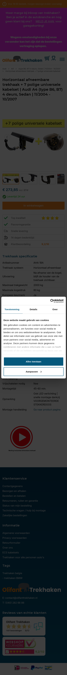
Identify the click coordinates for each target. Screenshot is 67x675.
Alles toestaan (33, 361)
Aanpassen (33, 371)
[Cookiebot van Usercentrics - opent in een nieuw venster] (50, 301)
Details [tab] (33, 309)
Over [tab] (55, 309)
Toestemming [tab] (12, 309)
